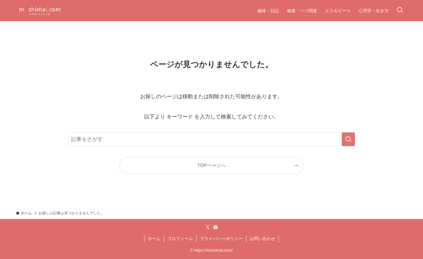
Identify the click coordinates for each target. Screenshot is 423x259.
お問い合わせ (262, 238)
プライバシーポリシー (221, 238)
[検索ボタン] (400, 10)
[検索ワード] (211, 139)
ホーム (154, 238)
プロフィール (180, 238)
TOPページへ (211, 165)
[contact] (215, 227)
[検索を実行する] (348, 139)
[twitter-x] (208, 227)
